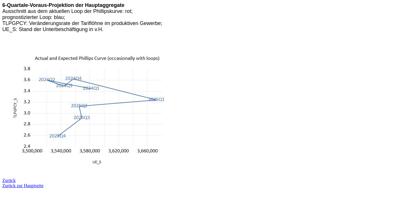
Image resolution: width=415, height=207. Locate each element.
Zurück (9, 180)
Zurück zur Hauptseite (23, 185)
